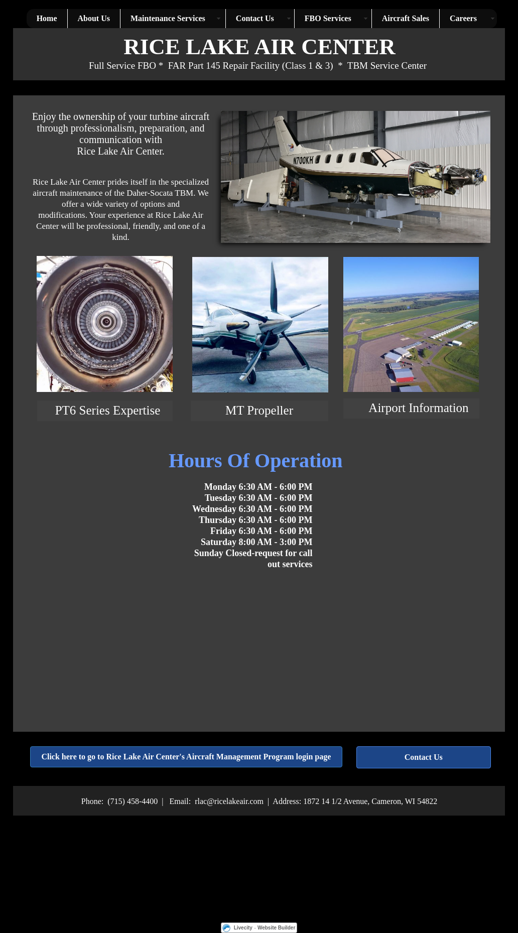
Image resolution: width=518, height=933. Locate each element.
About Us (94, 18)
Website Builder (276, 927)
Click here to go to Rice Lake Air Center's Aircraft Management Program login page (186, 756)
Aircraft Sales (405, 18)
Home (47, 18)
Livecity (243, 927)
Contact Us (424, 757)
